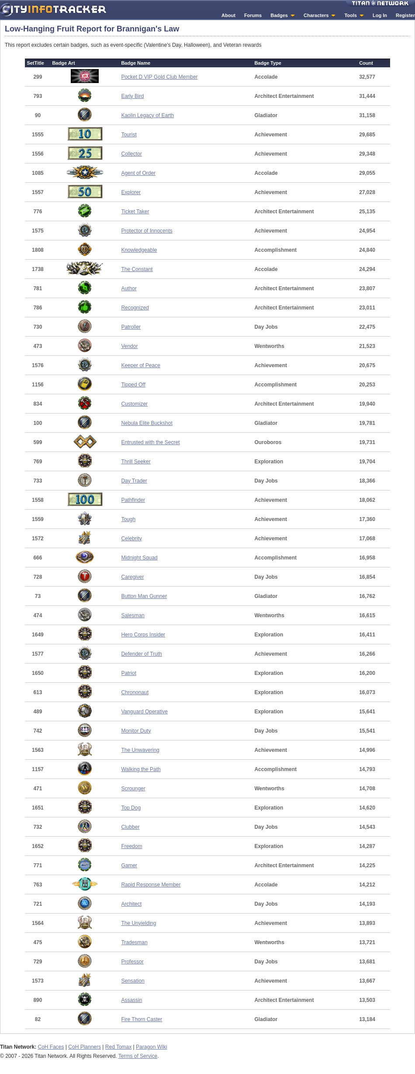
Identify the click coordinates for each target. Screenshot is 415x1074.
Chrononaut (135, 692)
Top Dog (131, 808)
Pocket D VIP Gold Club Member (159, 77)
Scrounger (133, 789)
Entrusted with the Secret (150, 442)
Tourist (128, 135)
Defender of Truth (141, 654)
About (228, 15)
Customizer (134, 404)
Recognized (135, 308)
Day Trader (134, 481)
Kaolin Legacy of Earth (147, 115)
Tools (350, 15)
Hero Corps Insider (143, 635)
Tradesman (134, 942)
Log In (380, 15)
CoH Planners (84, 1047)
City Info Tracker (53, 10)
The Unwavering (140, 750)
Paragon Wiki (151, 1047)
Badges (279, 15)
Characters (316, 15)
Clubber (130, 827)
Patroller (131, 327)
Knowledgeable (139, 250)
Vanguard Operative (144, 712)
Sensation (132, 981)
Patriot (128, 673)
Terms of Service (137, 1056)
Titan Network (380, 3)
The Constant (136, 269)
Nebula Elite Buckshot (146, 423)
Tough (128, 519)
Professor (132, 962)
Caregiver (132, 577)
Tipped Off (133, 385)
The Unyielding (138, 923)
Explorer (131, 192)
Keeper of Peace (140, 365)
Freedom (131, 846)
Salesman (132, 615)
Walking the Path (140, 769)
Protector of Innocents (146, 231)
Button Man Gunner (144, 596)
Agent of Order (138, 173)
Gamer (129, 865)
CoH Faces (51, 1047)
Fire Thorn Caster (141, 1019)
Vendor (129, 346)
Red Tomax (118, 1047)
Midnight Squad (139, 558)
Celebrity (131, 538)
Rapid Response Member (150, 885)
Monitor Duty (136, 731)
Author (128, 288)
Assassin (131, 1000)
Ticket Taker (135, 212)
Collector (131, 154)
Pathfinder (133, 500)
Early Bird (132, 96)
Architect (131, 904)
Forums (253, 15)
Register (405, 15)
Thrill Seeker (135, 462)
